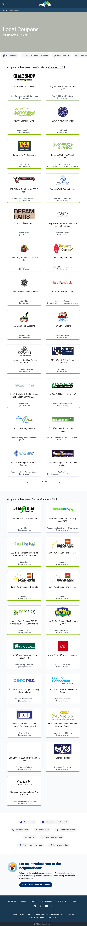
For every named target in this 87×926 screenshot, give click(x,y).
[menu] (3, 4)
